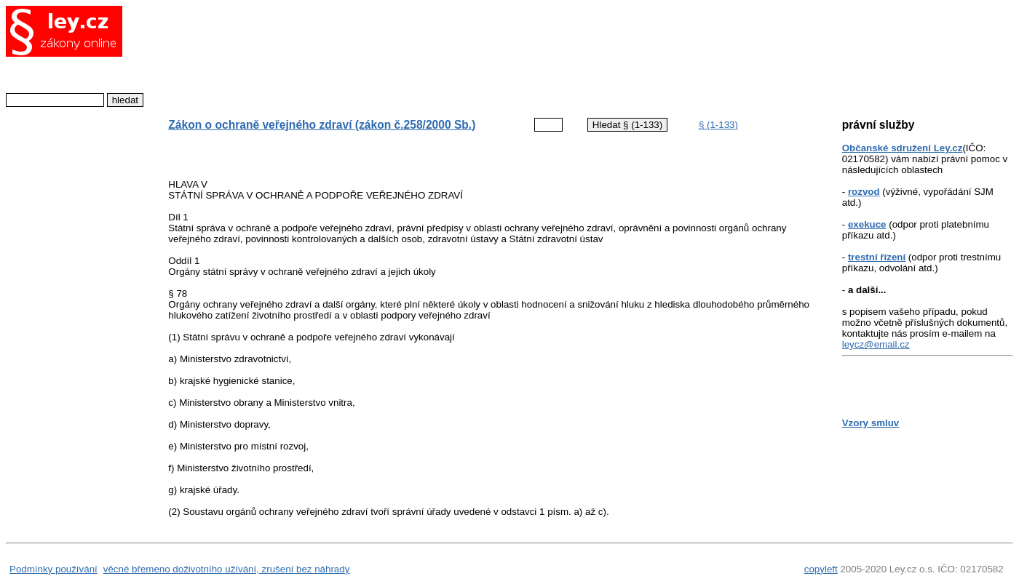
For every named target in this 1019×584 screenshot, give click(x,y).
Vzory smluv (871, 422)
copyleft (821, 569)
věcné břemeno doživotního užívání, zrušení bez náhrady (226, 569)
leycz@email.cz (876, 344)
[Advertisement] (478, 54)
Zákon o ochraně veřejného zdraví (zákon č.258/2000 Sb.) (321, 125)
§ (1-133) (718, 124)
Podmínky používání (53, 569)
